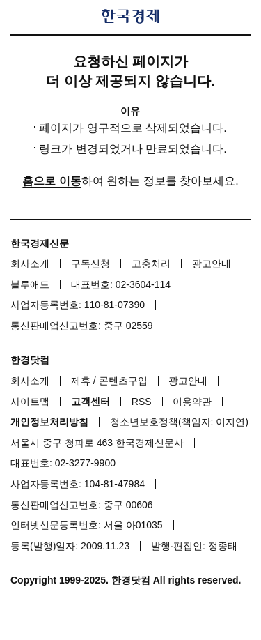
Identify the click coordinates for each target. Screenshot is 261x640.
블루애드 (29, 284)
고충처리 (151, 263)
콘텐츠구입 (123, 380)
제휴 (80, 380)
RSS (142, 401)
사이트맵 (29, 401)
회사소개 (29, 263)
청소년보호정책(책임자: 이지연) (179, 421)
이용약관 (192, 401)
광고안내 (211, 263)
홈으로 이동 (51, 181)
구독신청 (90, 263)
